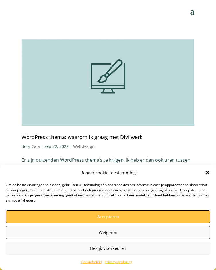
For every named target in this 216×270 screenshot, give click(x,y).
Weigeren (108, 232)
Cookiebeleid (91, 261)
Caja (36, 146)
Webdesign (84, 146)
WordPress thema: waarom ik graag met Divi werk (82, 137)
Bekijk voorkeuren (108, 248)
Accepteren (108, 216)
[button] (207, 173)
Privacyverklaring (118, 261)
